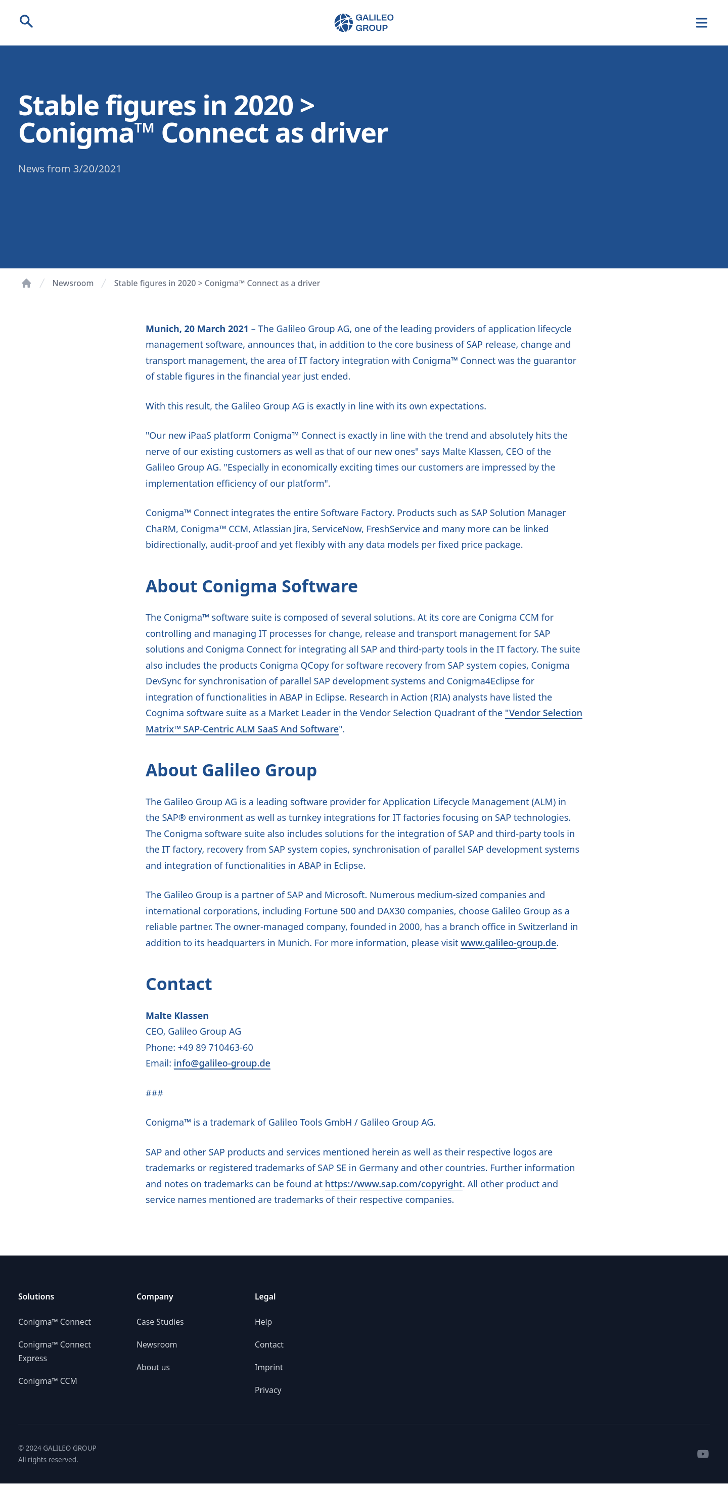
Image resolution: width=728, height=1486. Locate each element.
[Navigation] (702, 23)
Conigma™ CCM (47, 1380)
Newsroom (73, 283)
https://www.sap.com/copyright (394, 1184)
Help (263, 1321)
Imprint (269, 1367)
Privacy (268, 1390)
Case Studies (160, 1321)
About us (153, 1367)
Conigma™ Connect (54, 1321)
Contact (269, 1344)
